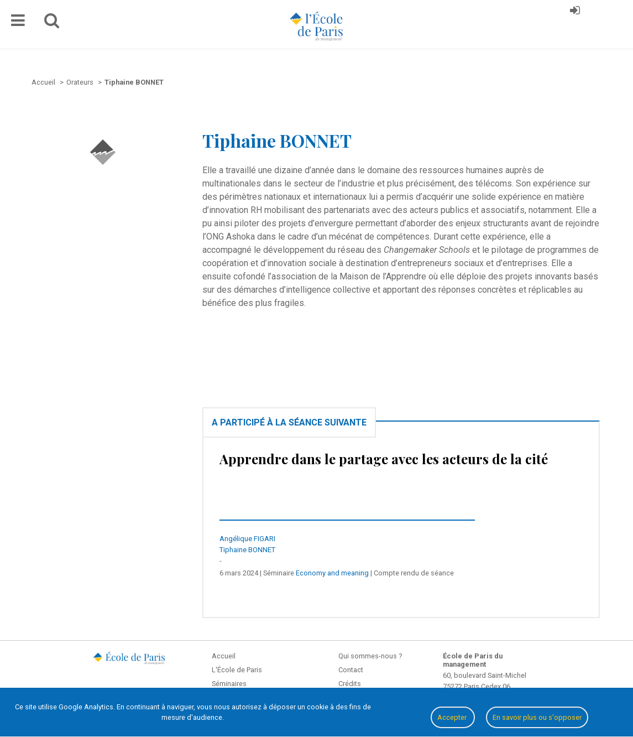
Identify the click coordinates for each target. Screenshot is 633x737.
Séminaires (229, 683)
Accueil (224, 656)
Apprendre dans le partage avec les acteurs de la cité (383, 459)
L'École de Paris (237, 670)
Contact (350, 670)
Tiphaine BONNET (247, 550)
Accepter (452, 717)
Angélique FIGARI (247, 538)
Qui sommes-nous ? (370, 656)
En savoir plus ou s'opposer (537, 717)
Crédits (349, 683)
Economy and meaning (332, 573)
